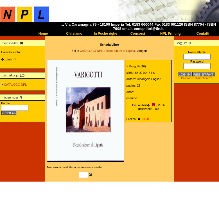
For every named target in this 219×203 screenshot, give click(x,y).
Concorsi (137, 34)
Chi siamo (74, 34)
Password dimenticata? (196, 78)
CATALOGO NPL (15, 84)
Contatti (203, 34)
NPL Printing (170, 34)
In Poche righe (105, 34)
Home (43, 34)
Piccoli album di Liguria (119, 50)
